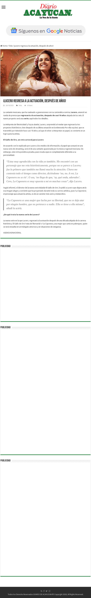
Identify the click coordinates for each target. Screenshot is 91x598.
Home (3, 46)
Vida (10, 46)
